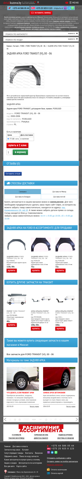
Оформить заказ (10, 458)
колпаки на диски (38, 27)
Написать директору (55, 467)
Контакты (29, 454)
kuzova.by (12, 2)
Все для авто (9, 468)
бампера (56, 21)
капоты (62, 21)
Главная (7, 448)
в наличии (24, 140)
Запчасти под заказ (12, 451)
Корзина (66, 2)
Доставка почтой (59, 198)
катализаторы (64, 27)
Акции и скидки (10, 464)
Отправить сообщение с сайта (59, 460)
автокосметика (44, 29)
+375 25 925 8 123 (44, 8)
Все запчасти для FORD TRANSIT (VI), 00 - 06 (30, 356)
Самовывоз (22, 193)
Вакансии (39, 454)
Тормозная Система (41, 437)
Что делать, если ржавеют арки (20, 394)
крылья (67, 21)
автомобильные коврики (22, 27)
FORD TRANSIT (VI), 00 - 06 (15, 259)
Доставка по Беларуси (23, 198)
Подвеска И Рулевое (66, 437)
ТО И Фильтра (16, 437)
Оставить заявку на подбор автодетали (62, 463)
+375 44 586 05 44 (20, 8)
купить (11, 272)
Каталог (25, 451)
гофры (57, 27)
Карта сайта (22, 468)
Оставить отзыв (13, 175)
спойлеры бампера (23, 23)
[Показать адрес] (38, 2)
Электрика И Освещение (65, 440)
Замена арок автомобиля (54, 394)
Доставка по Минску (59, 193)
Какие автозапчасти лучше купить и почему (22, 461)
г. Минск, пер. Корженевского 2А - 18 (23, 474)
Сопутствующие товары (13, 454)
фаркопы (28, 29)
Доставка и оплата (20, 448)
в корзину (20, 154)
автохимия (35, 29)
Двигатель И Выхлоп (41, 440)
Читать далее (34, 408)
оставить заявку (43, 13)
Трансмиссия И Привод (16, 440)
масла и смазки (55, 29)
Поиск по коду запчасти (29, 458)
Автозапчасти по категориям (30, 464)
